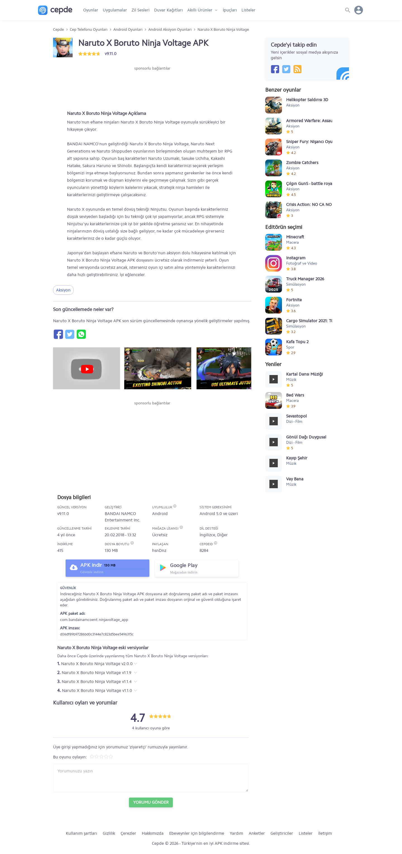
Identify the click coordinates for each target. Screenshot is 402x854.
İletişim (325, 833)
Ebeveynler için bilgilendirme (196, 833)
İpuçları (230, 10)
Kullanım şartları (81, 833)
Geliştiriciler (282, 833)
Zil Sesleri (140, 10)
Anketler (257, 833)
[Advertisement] (152, 88)
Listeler (248, 10)
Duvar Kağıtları (168, 10)
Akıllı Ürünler (199, 10)
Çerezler (128, 833)
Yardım (236, 833)
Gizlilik (109, 833)
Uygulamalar (115, 10)
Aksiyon (63, 290)
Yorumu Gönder (151, 802)
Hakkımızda (153, 833)
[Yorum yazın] (150, 778)
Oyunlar (90, 10)
